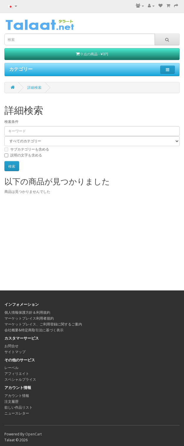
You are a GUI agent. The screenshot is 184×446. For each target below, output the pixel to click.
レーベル (11, 367)
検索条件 (11, 121)
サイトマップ (15, 351)
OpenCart (33, 434)
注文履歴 (11, 401)
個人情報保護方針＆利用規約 (27, 312)
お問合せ (11, 345)
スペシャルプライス (20, 379)
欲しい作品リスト (18, 407)
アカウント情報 (16, 395)
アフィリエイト (16, 373)
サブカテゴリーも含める (26, 149)
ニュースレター (16, 413)
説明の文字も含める (23, 155)
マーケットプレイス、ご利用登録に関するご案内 (43, 324)
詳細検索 (34, 87)
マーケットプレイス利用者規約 (29, 318)
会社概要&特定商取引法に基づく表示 (33, 330)
